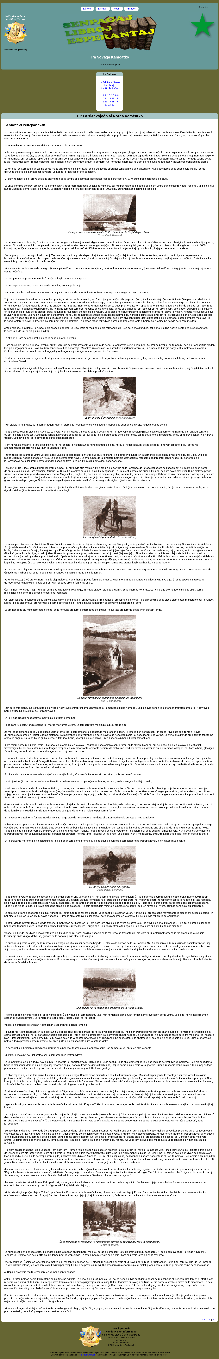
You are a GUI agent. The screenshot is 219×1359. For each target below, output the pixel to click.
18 (113, 101)
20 (106, 104)
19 (116, 101)
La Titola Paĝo (109, 88)
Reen (117, 8)
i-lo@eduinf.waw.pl (86, 1355)
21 (109, 104)
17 (109, 101)
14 (116, 98)
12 (109, 98)
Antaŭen (131, 8)
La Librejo (109, 85)
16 (106, 101)
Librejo (87, 8)
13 (113, 98)
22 (113, 104)
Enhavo (103, 8)
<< (203, 1319)
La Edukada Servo (109, 82)
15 (102, 101)
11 (106, 98)
